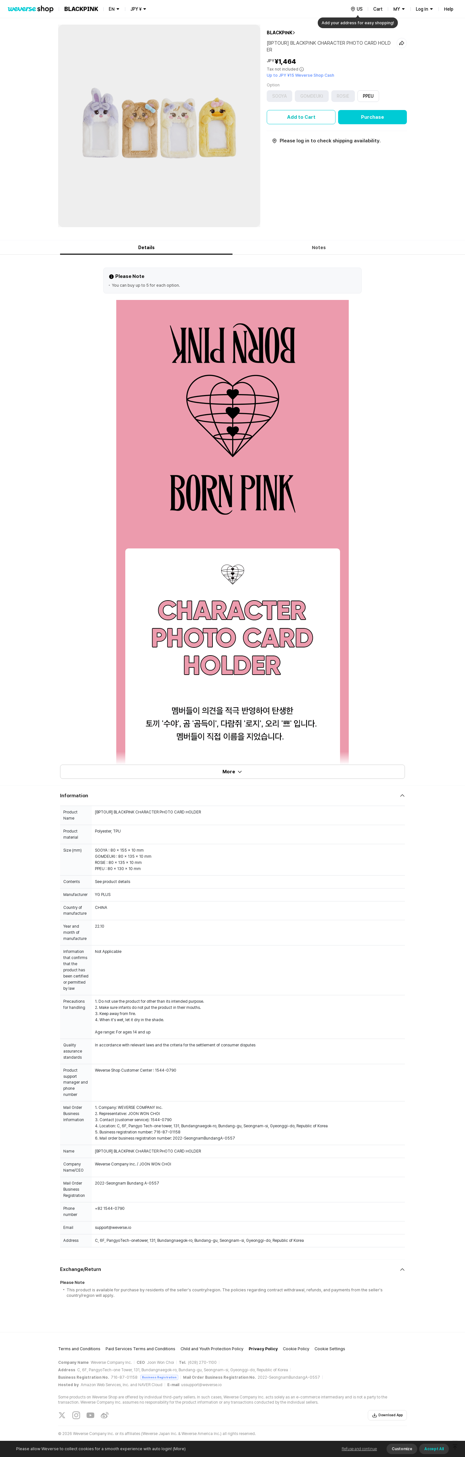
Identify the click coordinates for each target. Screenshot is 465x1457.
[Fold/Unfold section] (232, 796)
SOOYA (279, 96)
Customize (402, 1449)
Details (146, 247)
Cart (378, 9)
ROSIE (343, 96)
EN (112, 9)
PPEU (368, 96)
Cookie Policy (296, 1348)
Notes (319, 247)
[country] (356, 9)
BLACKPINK (279, 32)
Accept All (434, 1449)
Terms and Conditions (79, 1348)
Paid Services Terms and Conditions (140, 1348)
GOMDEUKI (311, 96)
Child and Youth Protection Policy (212, 1348)
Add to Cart (301, 117)
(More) (179, 1448)
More (232, 772)
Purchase (372, 117)
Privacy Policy (263, 1348)
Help (448, 9)
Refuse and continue (359, 1449)
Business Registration (159, 1377)
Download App (387, 1415)
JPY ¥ (135, 9)
